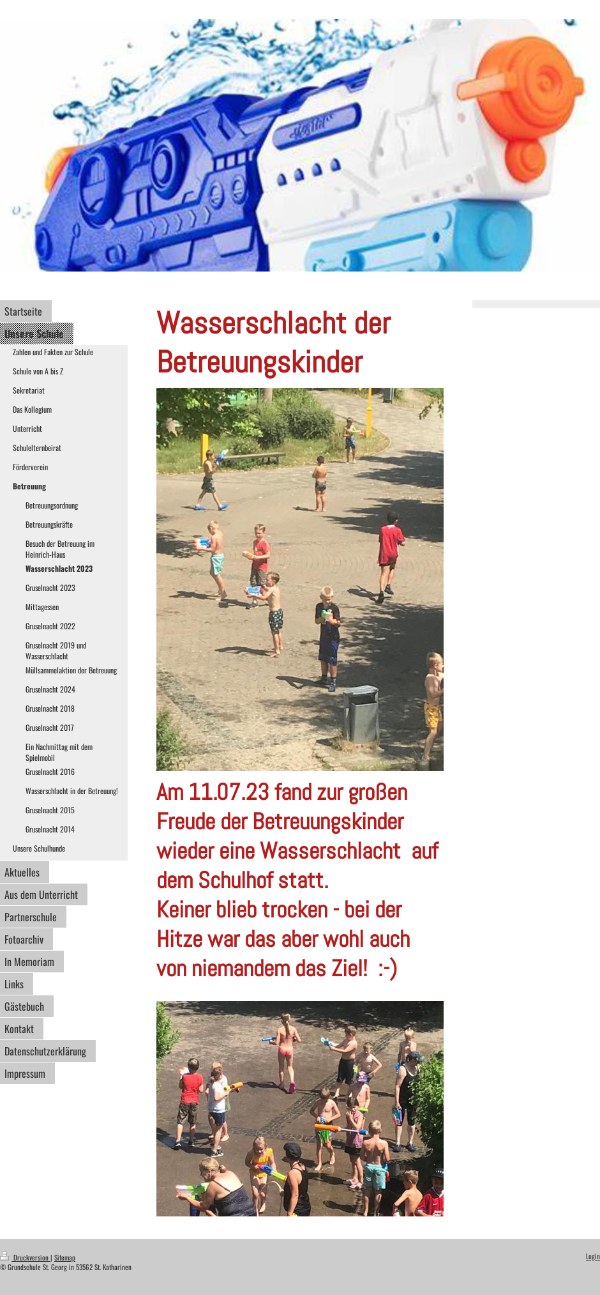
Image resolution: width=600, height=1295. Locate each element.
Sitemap (64, 1257)
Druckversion (25, 1257)
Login (593, 1256)
